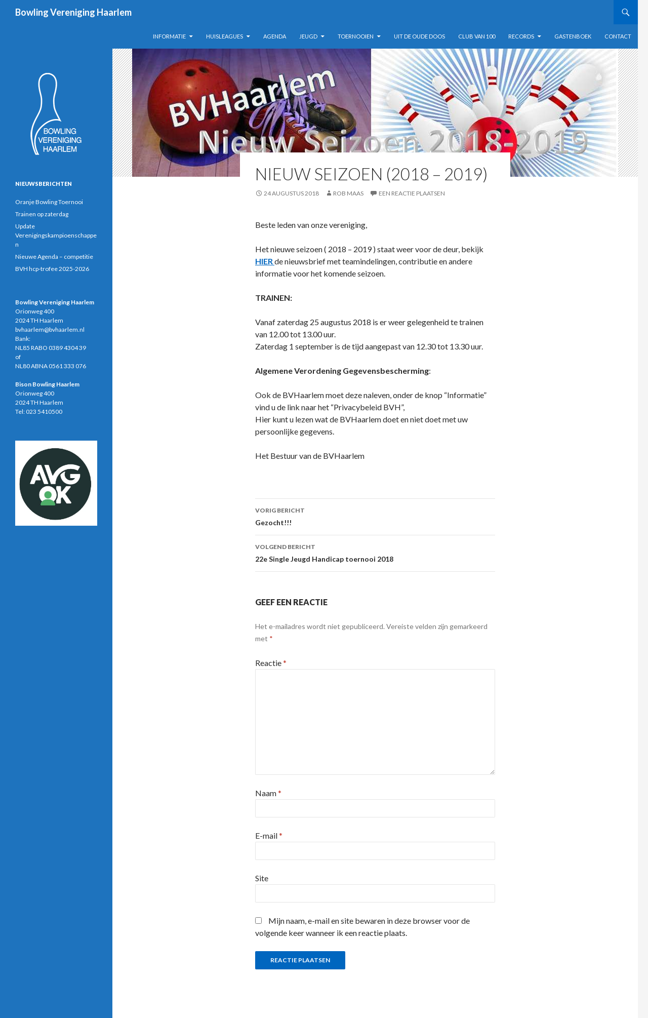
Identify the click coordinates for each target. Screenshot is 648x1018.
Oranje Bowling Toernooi (49, 202)
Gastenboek (572, 36)
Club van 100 (476, 36)
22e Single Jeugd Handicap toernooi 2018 (375, 552)
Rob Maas (348, 193)
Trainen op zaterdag (41, 214)
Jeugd (308, 36)
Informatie (169, 36)
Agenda (274, 36)
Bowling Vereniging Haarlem (73, 12)
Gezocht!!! (375, 515)
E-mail (268, 835)
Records (521, 36)
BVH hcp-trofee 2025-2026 (52, 268)
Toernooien (356, 36)
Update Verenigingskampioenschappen (56, 235)
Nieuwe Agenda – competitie (54, 256)
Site (261, 878)
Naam (268, 793)
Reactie (271, 663)
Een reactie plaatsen (412, 193)
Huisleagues (224, 36)
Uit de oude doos (419, 36)
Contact (617, 36)
